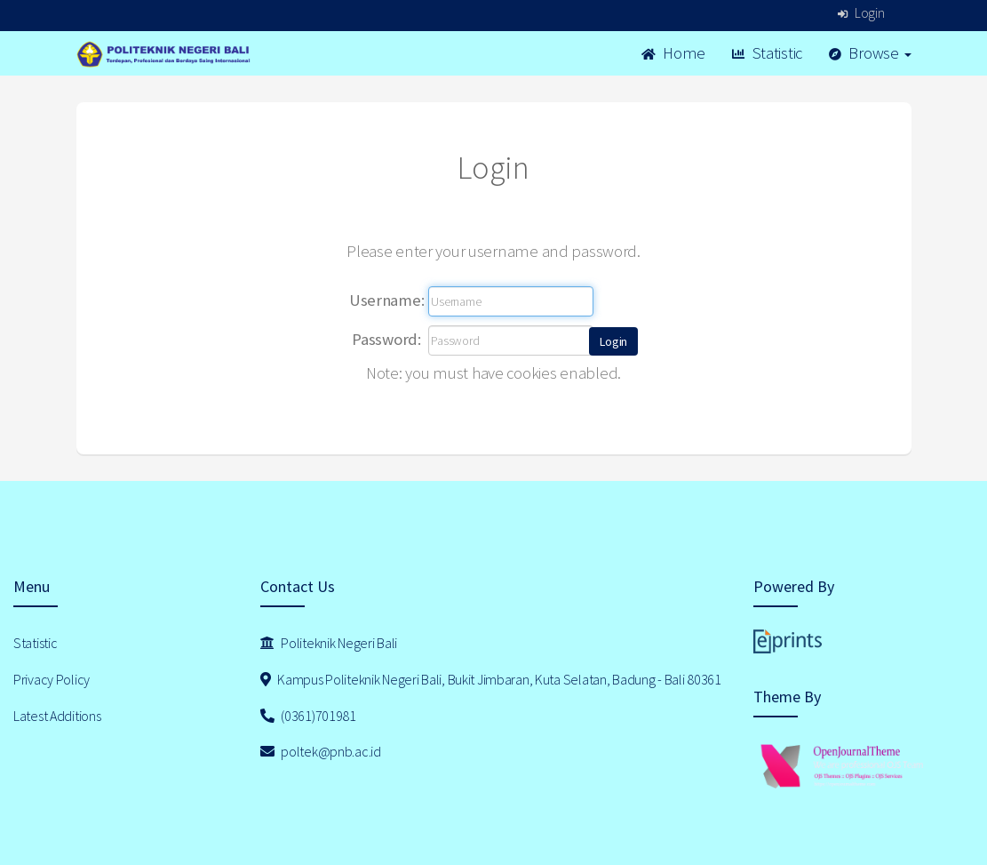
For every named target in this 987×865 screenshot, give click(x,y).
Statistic (767, 53)
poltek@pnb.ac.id (320, 751)
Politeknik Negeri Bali (328, 643)
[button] (613, 341)
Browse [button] (870, 53)
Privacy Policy (51, 679)
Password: (386, 339)
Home (673, 53)
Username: (386, 300)
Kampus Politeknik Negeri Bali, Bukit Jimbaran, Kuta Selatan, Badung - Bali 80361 (490, 679)
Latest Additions (57, 716)
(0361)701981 (308, 716)
